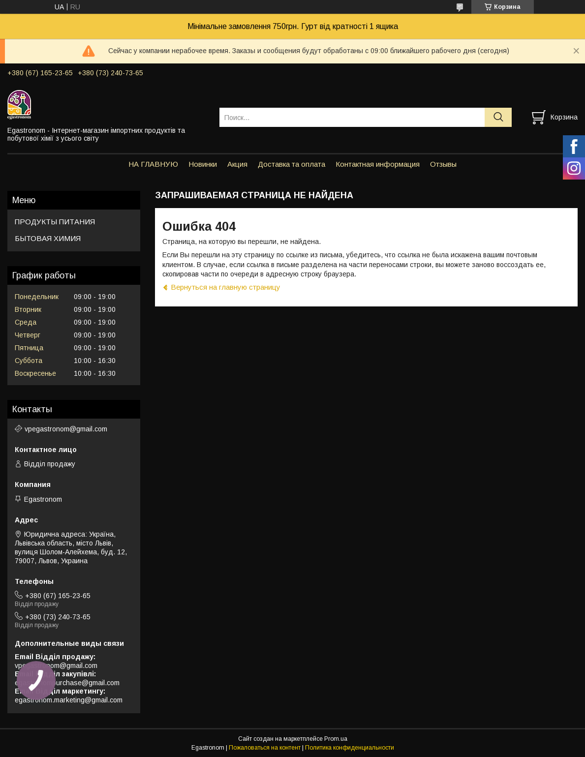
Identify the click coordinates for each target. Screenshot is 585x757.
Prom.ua (335, 738)
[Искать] (498, 117)
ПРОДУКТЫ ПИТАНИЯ (55, 221)
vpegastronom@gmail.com (66, 429)
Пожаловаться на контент (265, 747)
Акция (237, 164)
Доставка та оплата (291, 164)
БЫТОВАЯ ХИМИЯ (48, 238)
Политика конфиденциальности (349, 747)
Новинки (202, 164)
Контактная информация (378, 164)
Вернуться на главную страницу (225, 287)
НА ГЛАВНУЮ (153, 164)
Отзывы (443, 164)
